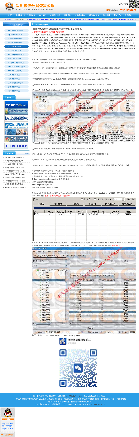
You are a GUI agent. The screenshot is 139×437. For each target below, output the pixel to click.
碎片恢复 (42, 15)
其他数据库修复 (14, 75)
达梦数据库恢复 (14, 79)
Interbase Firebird (14, 58)
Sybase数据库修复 (15, 34)
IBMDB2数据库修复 (15, 43)
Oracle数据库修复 (14, 47)
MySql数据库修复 (14, 51)
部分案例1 (36, 60)
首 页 (9, 15)
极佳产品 (117, 15)
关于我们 (128, 15)
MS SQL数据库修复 (15, 39)
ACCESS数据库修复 (15, 30)
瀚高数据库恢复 (14, 91)
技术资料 (106, 15)
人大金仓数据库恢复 (15, 83)
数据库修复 (31, 15)
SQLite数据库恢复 (15, 71)
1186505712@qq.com (74, 396)
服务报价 (67, 15)
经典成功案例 (80, 15)
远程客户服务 (94, 15)
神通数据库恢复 (14, 87)
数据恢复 (19, 15)
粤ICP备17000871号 (98, 404)
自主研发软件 (55, 15)
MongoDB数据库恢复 (16, 63)
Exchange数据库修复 (16, 55)
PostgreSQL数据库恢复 (17, 67)
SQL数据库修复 (19, 19)
